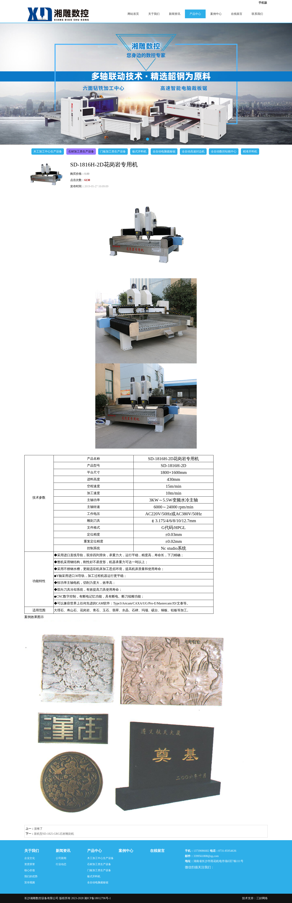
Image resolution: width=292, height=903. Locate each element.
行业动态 (61, 864)
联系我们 (257, 13)
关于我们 (154, 13)
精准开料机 (250, 151)
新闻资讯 (174, 13)
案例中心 (216, 13)
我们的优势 (31, 876)
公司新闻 (61, 858)
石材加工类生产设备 (81, 151)
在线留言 (236, 13)
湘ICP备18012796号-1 (97, 898)
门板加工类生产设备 (113, 151)
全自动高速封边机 (193, 151)
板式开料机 (139, 151)
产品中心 (195, 13)
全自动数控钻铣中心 (223, 151)
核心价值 (29, 870)
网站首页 (133, 13)
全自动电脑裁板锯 (164, 151)
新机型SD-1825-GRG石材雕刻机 (54, 833)
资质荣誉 (29, 864)
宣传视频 (29, 882)
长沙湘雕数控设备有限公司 (41, 898)
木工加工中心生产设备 (47, 151)
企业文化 (29, 858)
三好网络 (262, 898)
